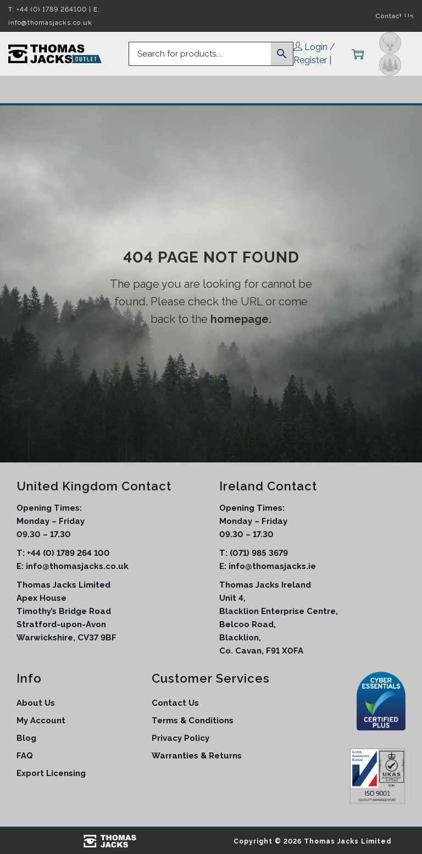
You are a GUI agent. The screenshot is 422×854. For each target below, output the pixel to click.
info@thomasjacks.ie (272, 566)
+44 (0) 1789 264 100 (68, 553)
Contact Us (175, 703)
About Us (35, 703)
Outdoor (390, 65)
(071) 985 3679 (259, 553)
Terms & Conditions (193, 720)
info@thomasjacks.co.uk (77, 566)
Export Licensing (51, 773)
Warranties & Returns (197, 756)
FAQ (24, 756)
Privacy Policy (180, 738)
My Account (40, 720)
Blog (26, 738)
